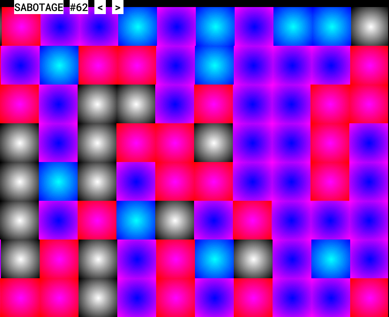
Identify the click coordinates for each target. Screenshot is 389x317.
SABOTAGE (39, 7)
